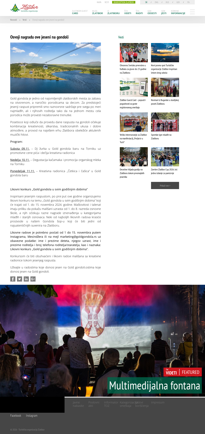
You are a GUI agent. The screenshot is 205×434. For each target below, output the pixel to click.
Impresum (157, 402)
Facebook (15, 415)
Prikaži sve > (165, 185)
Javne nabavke (78, 404)
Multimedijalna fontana (154, 385)
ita (188, 2)
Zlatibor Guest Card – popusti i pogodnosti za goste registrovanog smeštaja (133, 103)
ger (178, 2)
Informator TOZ (111, 404)
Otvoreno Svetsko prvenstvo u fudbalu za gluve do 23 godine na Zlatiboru (133, 69)
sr (146, 2)
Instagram (31, 415)
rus (167, 2)
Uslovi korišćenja (142, 404)
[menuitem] (80, 12)
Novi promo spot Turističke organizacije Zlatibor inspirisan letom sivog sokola (164, 69)
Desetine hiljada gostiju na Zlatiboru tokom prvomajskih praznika (132, 173)
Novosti (13, 19)
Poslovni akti (93, 404)
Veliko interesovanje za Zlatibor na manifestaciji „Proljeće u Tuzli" (133, 138)
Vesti (25, 19)
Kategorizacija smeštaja (129, 404)
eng (156, 2)
